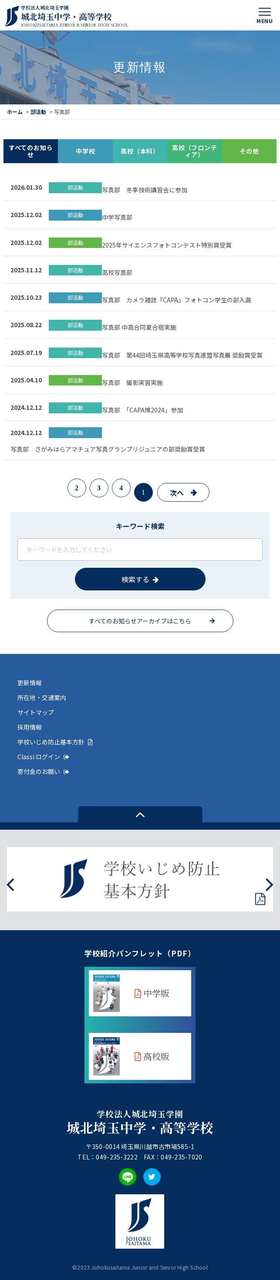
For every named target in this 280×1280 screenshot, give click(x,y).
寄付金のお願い (43, 771)
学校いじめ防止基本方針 (55, 741)
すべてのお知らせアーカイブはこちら (140, 621)
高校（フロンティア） (194, 151)
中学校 (85, 151)
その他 (249, 151)
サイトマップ (35, 712)
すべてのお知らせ (31, 151)
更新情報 (29, 682)
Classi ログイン (43, 756)
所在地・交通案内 (41, 697)
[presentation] (10, 883)
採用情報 (29, 727)
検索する (135, 579)
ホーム (15, 111)
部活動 (38, 111)
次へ (177, 492)
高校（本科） (140, 151)
